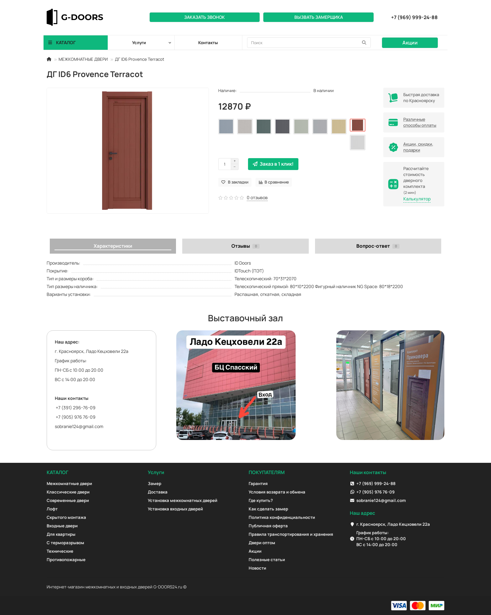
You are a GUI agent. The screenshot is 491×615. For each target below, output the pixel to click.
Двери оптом (262, 542)
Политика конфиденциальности (282, 517)
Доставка (158, 492)
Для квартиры (61, 534)
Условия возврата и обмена (277, 492)
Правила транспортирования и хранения (291, 534)
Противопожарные (66, 559)
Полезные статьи (267, 559)
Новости (257, 568)
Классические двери (68, 492)
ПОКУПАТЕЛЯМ (267, 472)
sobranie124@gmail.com (79, 426)
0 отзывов (257, 197)
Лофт (52, 509)
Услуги (156, 472)
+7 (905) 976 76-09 (375, 492)
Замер (154, 483)
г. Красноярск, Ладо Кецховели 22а (393, 524)
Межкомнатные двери (69, 483)
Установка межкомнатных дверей (182, 500)
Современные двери (68, 500)
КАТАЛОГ (57, 472)
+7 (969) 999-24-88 (375, 483)
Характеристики (113, 246)
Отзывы (245, 246)
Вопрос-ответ (378, 246)
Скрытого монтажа (66, 517)
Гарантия (258, 483)
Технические (60, 551)
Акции (410, 42)
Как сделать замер (268, 509)
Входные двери (62, 526)
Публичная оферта (268, 526)
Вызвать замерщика (318, 17)
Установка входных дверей (175, 509)
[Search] (309, 42)
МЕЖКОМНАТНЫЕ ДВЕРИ (83, 59)
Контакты (208, 42)
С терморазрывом (65, 542)
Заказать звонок (204, 17)
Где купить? (261, 500)
